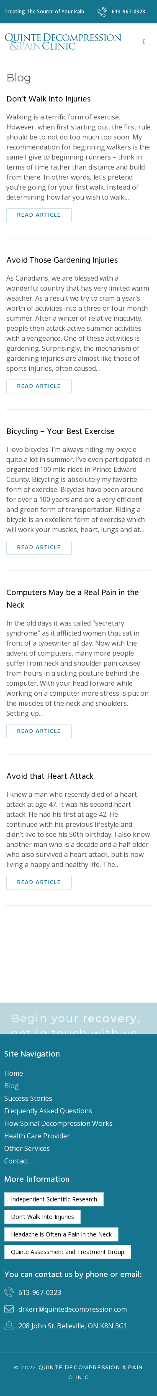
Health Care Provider (37, 1135)
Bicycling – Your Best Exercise (60, 431)
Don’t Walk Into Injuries (48, 99)
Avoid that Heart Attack (49, 776)
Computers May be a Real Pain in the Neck (72, 599)
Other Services (27, 1148)
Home (13, 1073)
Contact (16, 1160)
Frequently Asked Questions (48, 1110)
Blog (11, 1085)
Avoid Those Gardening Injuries (62, 260)
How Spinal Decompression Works (58, 1123)
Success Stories (28, 1098)
